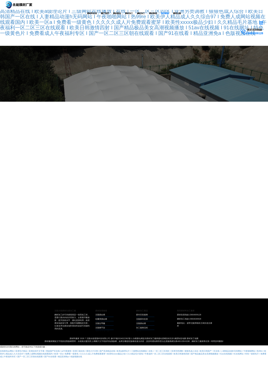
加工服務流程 (142, 328)
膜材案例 (153, 13)
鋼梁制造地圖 (180, 338)
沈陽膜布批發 (142, 319)
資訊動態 (165, 13)
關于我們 (105, 13)
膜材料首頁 (92, 13)
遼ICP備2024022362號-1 (121, 338)
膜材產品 (117, 13)
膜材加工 (129, 13)
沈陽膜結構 (100, 315)
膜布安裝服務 (142, 315)
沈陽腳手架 (100, 328)
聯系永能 (177, 13)
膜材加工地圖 (192, 338)
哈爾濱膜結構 (101, 319)
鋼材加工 (141, 13)
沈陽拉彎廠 (100, 323)
